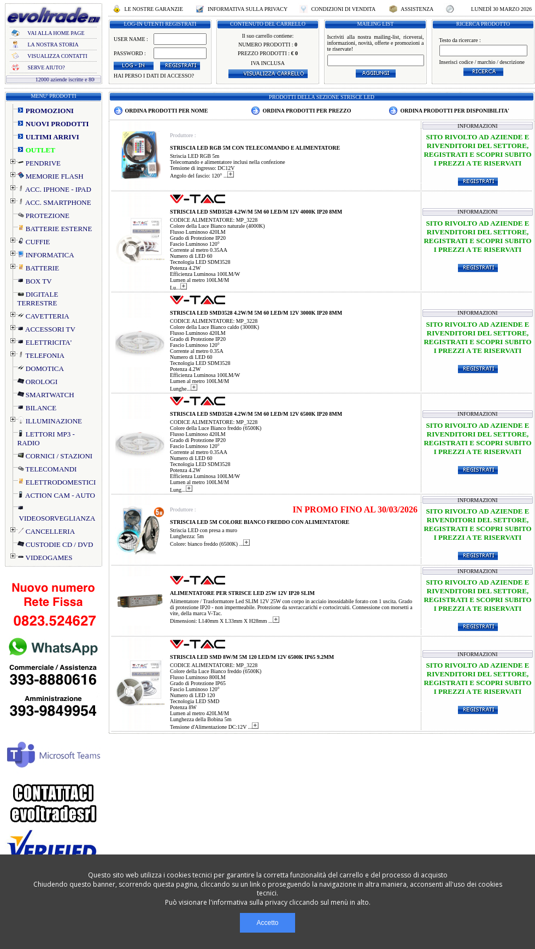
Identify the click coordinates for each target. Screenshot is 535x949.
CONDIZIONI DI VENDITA (343, 9)
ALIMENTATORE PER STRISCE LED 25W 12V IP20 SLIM (242, 593)
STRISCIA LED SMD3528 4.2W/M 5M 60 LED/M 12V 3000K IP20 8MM (256, 313)
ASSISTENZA (416, 9)
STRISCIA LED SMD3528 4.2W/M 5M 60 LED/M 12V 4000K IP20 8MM (256, 212)
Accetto (267, 923)
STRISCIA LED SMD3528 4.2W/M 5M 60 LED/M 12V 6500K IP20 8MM (256, 414)
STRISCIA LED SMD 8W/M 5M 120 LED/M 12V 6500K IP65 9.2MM (252, 657)
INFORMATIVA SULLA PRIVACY (247, 9)
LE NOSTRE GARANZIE (153, 9)
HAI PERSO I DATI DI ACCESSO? (154, 76)
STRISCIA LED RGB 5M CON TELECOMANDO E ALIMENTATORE (255, 148)
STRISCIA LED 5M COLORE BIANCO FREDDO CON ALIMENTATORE (259, 522)
